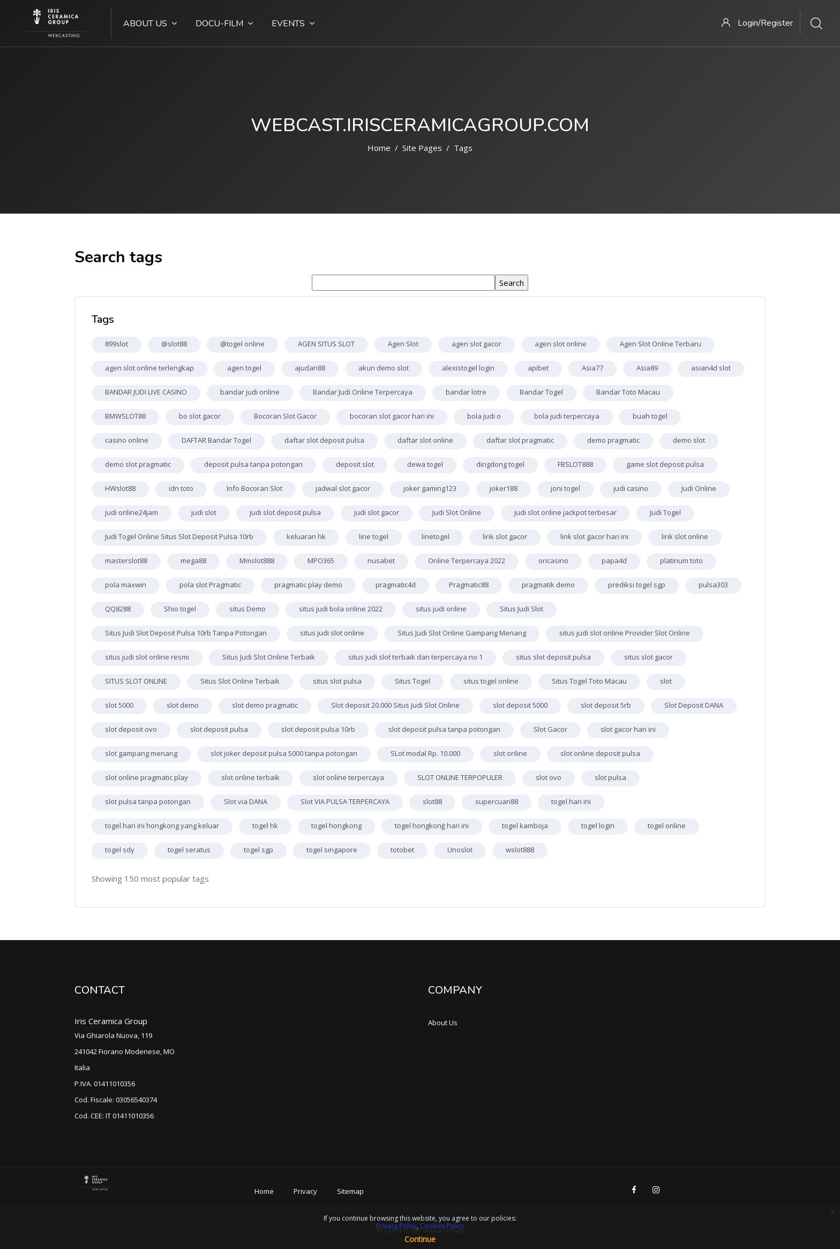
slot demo (183, 705)
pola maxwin (125, 584)
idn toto (181, 488)
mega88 (193, 560)
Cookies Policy (442, 1225)
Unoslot (459, 849)
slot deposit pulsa (219, 729)
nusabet (381, 560)
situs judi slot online (332, 633)
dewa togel (425, 464)
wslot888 (520, 849)
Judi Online (698, 488)
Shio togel (180, 609)
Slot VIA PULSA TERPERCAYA (345, 801)
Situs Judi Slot (521, 609)
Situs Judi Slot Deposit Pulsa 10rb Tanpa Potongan (186, 633)
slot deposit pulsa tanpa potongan (444, 729)
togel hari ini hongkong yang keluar (162, 825)
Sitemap (350, 1191)
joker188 (504, 488)
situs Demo (247, 609)
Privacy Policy (396, 1225)
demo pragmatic (613, 440)
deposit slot (355, 464)
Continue (420, 1239)
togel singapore (331, 849)
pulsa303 (713, 584)
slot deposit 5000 (520, 705)
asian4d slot (711, 368)
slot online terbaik (250, 777)
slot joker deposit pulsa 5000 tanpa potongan (284, 753)
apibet (538, 368)
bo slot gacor (200, 416)
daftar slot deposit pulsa (324, 440)
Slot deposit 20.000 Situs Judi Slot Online (395, 705)
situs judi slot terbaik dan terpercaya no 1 (415, 657)
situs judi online (441, 609)
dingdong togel (500, 464)
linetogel (435, 536)
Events (293, 23)
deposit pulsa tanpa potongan (253, 464)
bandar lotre (466, 392)
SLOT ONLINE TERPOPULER (459, 777)
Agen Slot (403, 344)
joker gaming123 (429, 488)
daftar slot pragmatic (520, 440)
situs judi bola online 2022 (340, 609)
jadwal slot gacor (343, 488)
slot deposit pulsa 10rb (318, 729)
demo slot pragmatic (138, 464)
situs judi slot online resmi (147, 657)
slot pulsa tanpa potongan (148, 801)
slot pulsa (610, 777)
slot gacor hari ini (628, 729)
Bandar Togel (541, 392)
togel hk (265, 825)
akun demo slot (383, 368)
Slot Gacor (550, 729)
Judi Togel (665, 512)
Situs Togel (412, 681)
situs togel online (491, 681)
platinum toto (681, 560)
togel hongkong (336, 825)
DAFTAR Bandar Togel (216, 440)
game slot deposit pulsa (665, 464)
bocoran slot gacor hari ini (392, 416)
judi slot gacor (376, 512)
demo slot (689, 440)
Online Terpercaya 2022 (466, 560)
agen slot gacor (476, 344)
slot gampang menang (141, 753)
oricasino (553, 560)
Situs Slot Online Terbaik (240, 681)
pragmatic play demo (308, 584)
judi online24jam (131, 512)
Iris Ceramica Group (110, 1021)
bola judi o (484, 416)
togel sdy (119, 849)
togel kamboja (525, 825)
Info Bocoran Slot (254, 488)
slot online (510, 753)
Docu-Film (224, 23)
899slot (116, 344)
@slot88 (174, 344)
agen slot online (561, 344)
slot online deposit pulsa (600, 753)
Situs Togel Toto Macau (589, 681)
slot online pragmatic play (146, 777)
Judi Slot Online (456, 512)
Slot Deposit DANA (693, 705)
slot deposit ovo (131, 729)
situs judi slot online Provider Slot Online (624, 633)
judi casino (630, 488)
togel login (597, 825)
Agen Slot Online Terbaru (660, 344)
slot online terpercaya (348, 777)
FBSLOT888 (575, 464)
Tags (463, 147)
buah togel (650, 416)
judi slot (203, 512)
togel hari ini (571, 801)
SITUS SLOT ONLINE (136, 681)
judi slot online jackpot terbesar (565, 512)
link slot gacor (505, 536)
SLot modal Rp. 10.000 (425, 753)
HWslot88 (120, 488)
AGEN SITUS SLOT (326, 344)
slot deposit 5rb (606, 705)
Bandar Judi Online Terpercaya (362, 392)
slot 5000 (119, 705)
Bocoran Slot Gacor (285, 416)
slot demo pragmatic (265, 705)
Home (379, 147)
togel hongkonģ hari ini (432, 825)
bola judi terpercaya (566, 416)
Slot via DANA (245, 801)
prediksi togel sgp (636, 584)
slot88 (432, 801)
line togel (373, 536)
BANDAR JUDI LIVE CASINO (146, 392)
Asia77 (592, 368)
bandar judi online (250, 392)
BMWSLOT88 (125, 416)
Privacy (305, 1191)
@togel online (242, 344)
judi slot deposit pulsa (285, 512)
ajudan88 (310, 368)
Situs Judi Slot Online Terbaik (268, 657)
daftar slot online (425, 440)
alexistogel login (468, 368)
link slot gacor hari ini (594, 536)
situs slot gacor (648, 657)
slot (666, 681)
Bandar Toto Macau (628, 392)
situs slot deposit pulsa (553, 657)
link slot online (685, 536)
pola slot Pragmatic (210, 584)
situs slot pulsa (337, 681)
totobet (402, 849)
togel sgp (258, 849)
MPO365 (321, 560)
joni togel (565, 488)
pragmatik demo (548, 584)
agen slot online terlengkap (149, 368)
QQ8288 (118, 609)
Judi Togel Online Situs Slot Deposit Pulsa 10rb (179, 536)
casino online (126, 440)
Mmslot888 (256, 560)
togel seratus (189, 849)
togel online (667, 825)
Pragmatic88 (469, 584)
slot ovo (548, 777)
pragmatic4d (396, 584)
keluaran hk (306, 536)
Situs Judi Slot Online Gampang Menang (462, 633)
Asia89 (647, 368)
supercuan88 (496, 801)
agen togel (244, 368)
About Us (150, 23)
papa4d (614, 560)
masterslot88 (126, 560)
